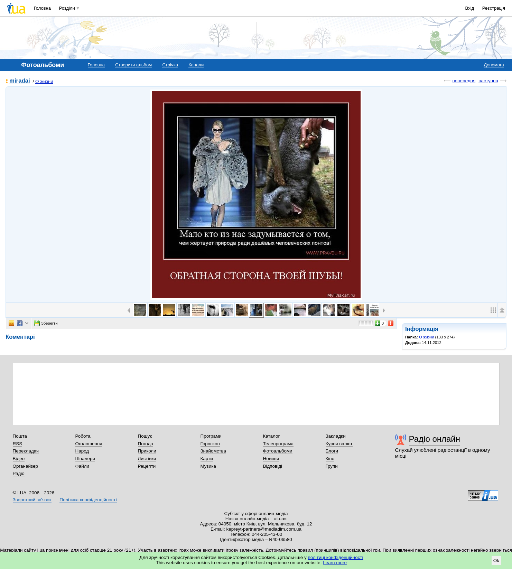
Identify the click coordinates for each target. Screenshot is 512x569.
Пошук (145, 436)
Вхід (469, 8)
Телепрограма (278, 443)
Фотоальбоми (277, 451)
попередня (463, 80)
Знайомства (213, 451)
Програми (211, 436)
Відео (19, 458)
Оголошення (88, 443)
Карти (207, 458)
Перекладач (26, 451)
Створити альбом (133, 64)
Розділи (67, 8)
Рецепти (147, 466)
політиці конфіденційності (335, 557)
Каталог (271, 436)
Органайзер (25, 466)
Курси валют (339, 443)
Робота (83, 436)
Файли (82, 466)
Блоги (332, 451)
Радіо (19, 473)
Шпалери (85, 458)
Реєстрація (493, 8)
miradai (19, 81)
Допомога (494, 64)
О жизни (44, 81)
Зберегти (46, 323)
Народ (82, 451)
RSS (17, 443)
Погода (145, 443)
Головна (42, 8)
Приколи (147, 451)
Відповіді (272, 466)
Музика (208, 466)
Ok (496, 560)
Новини (271, 458)
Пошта (20, 436)
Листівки (147, 458)
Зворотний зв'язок (32, 499)
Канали (196, 64)
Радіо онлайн (434, 439)
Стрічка (170, 64)
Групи (332, 466)
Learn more (335, 562)
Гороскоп (210, 443)
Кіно (330, 458)
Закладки (336, 436)
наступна (488, 80)
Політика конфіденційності (88, 499)
